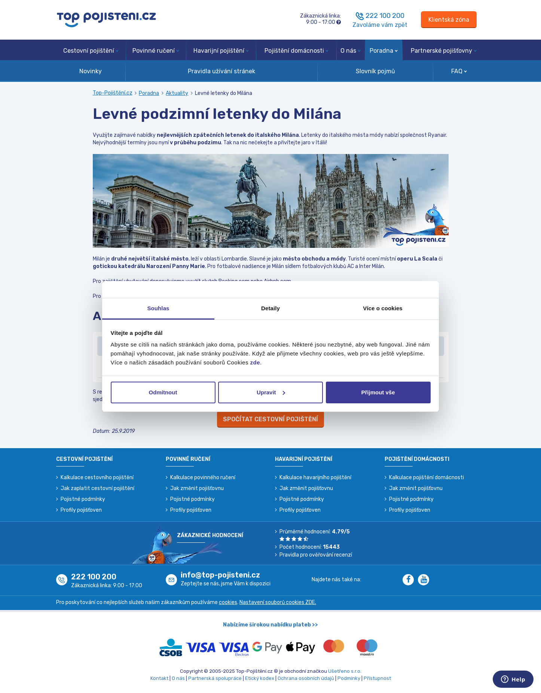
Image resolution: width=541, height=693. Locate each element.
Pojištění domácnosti (296, 50)
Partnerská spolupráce (215, 678)
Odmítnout (163, 392)
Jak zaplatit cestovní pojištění (97, 488)
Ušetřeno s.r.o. (344, 671)
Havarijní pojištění (221, 50)
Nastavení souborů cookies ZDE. (277, 602)
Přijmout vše (378, 392)
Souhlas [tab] (158, 308)
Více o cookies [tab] (383, 308)
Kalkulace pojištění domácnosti (426, 477)
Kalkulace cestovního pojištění (97, 477)
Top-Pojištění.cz (112, 93)
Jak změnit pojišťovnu (197, 488)
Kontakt (159, 678)
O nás (350, 50)
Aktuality (177, 93)
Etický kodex (259, 678)
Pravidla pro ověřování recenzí (315, 555)
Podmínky (348, 678)
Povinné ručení (155, 50)
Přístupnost (377, 678)
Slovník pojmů (375, 71)
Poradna (384, 50)
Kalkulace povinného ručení (202, 477)
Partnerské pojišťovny (444, 50)
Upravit (271, 392)
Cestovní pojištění (91, 50)
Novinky (90, 71)
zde (255, 362)
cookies (228, 602)
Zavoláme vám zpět (379, 24)
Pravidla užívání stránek (221, 71)
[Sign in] (449, 19)
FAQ (459, 71)
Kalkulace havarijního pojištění (315, 477)
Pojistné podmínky (83, 499)
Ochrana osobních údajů (306, 678)
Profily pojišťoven (81, 510)
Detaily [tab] (270, 308)
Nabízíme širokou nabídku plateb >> (270, 625)
